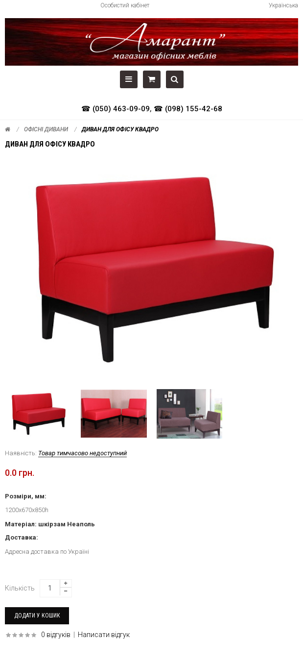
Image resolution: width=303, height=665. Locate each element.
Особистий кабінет (124, 5)
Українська (283, 5)
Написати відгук (104, 635)
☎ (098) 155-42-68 (188, 108)
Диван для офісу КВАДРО (120, 129)
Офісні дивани (46, 129)
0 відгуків (55, 635)
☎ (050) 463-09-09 (115, 108)
